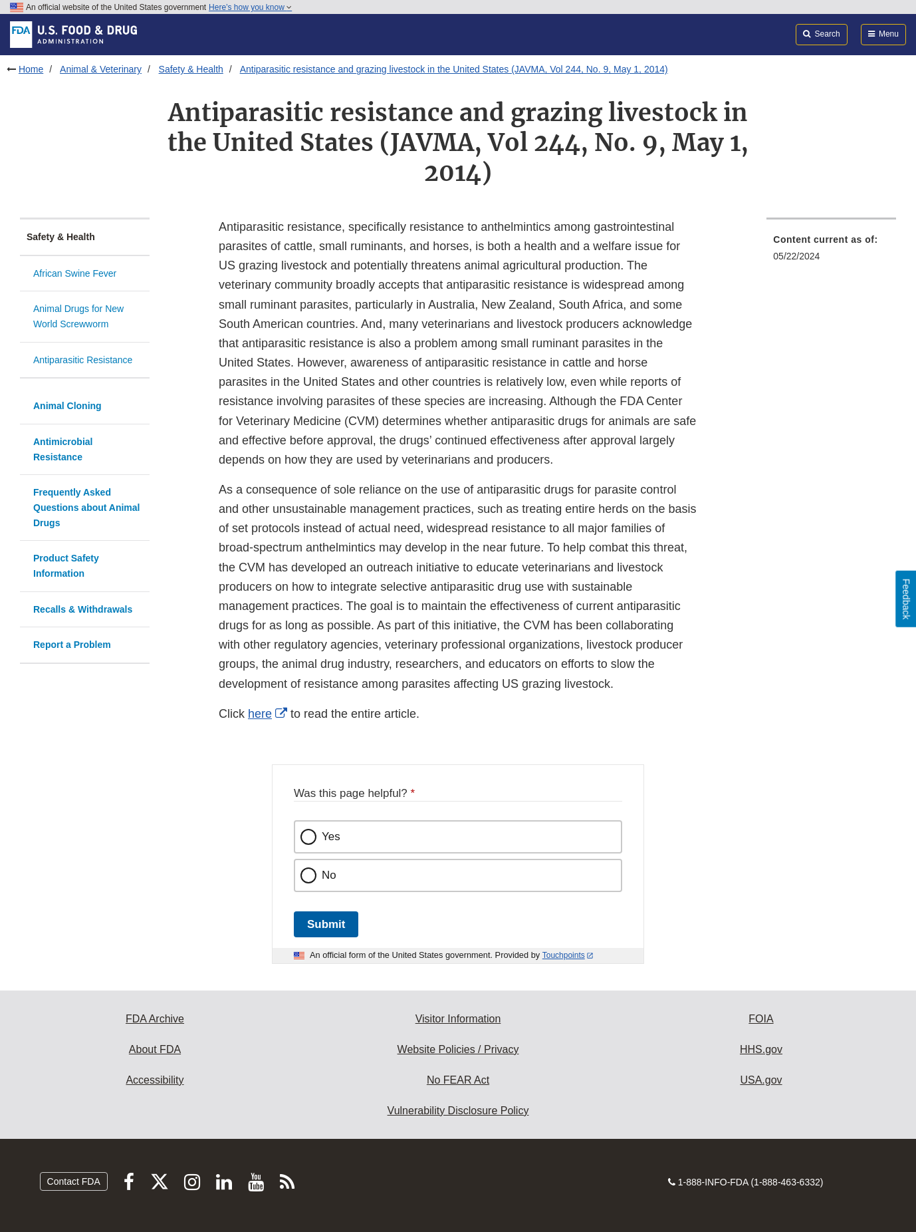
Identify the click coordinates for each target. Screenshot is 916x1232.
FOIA (760, 1018)
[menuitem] (831, 252)
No (329, 875)
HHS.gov (761, 1049)
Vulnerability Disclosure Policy (458, 1110)
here (260, 713)
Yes (331, 836)
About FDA (155, 1049)
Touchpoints (563, 955)
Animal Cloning (67, 405)
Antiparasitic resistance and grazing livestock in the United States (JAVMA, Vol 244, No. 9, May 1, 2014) (454, 69)
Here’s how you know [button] (250, 7)
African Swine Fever (74, 273)
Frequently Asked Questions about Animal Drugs (86, 507)
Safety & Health (191, 69)
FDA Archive (155, 1018)
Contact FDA (73, 1181)
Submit (326, 924)
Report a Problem (72, 644)
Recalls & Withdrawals (82, 609)
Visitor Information (458, 1018)
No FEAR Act (458, 1080)
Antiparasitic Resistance (82, 360)
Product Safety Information (66, 566)
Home (31, 69)
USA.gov (761, 1080)
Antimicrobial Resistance (62, 449)
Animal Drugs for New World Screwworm (78, 316)
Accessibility (154, 1080)
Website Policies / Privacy (458, 1049)
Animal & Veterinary (101, 69)
